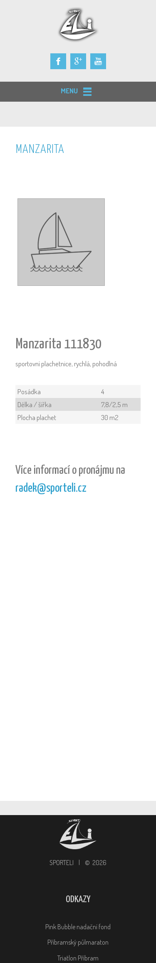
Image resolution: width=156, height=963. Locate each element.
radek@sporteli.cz (51, 488)
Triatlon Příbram (78, 958)
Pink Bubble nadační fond (78, 927)
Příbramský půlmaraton (78, 942)
